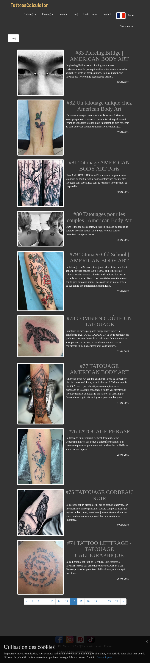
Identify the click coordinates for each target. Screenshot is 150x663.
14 (59, 601)
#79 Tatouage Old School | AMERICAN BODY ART (99, 257)
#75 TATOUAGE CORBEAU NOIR (99, 495)
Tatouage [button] (30, 14)
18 (88, 601)
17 (81, 601)
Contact (107, 14)
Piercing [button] (47, 14)
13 (52, 601)
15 (66, 601)
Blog (75, 14)
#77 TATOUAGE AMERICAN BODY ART (99, 369)
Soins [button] (63, 14)
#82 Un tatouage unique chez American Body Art (99, 106)
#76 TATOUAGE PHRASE (99, 431)
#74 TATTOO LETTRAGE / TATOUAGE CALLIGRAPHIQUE (99, 549)
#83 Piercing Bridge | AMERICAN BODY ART (99, 56)
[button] (124, 16)
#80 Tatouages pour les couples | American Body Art (99, 217)
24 (116, 601)
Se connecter (127, 26)
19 (95, 601)
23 (109, 601)
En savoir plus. (104, 657)
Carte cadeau (90, 14)
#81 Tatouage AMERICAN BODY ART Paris (99, 165)
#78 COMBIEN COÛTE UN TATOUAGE (99, 321)
